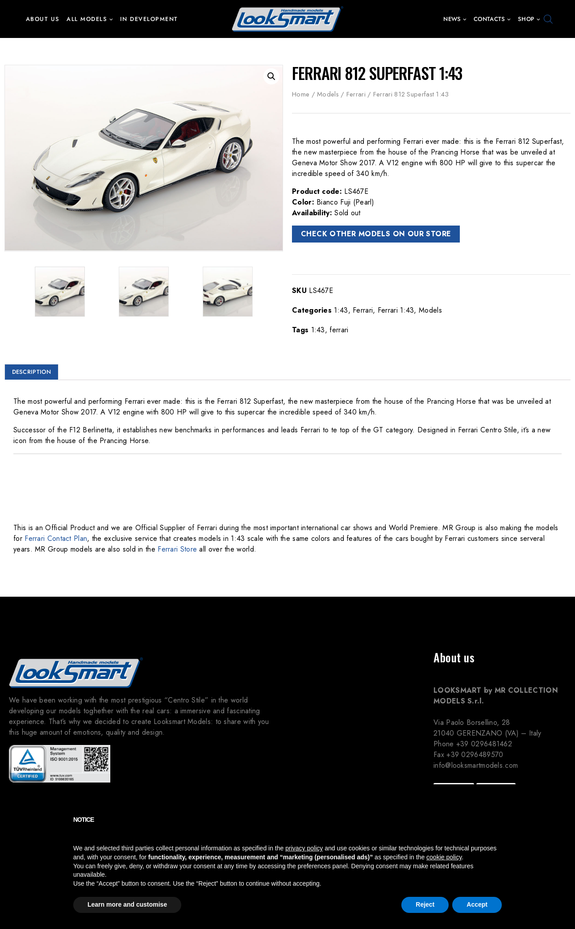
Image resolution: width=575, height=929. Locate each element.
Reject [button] (425, 904)
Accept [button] (477, 904)
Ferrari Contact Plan (56, 538)
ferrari (338, 330)
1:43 (341, 310)
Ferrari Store (177, 549)
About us (43, 19)
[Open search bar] (548, 19)
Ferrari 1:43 (396, 310)
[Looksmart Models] (287, 19)
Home (300, 94)
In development (149, 19)
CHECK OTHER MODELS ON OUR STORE (376, 234)
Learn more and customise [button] (127, 904)
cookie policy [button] (444, 857)
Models (328, 94)
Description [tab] (31, 372)
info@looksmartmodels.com (475, 765)
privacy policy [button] (304, 848)
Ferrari (356, 94)
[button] (110, 19)
